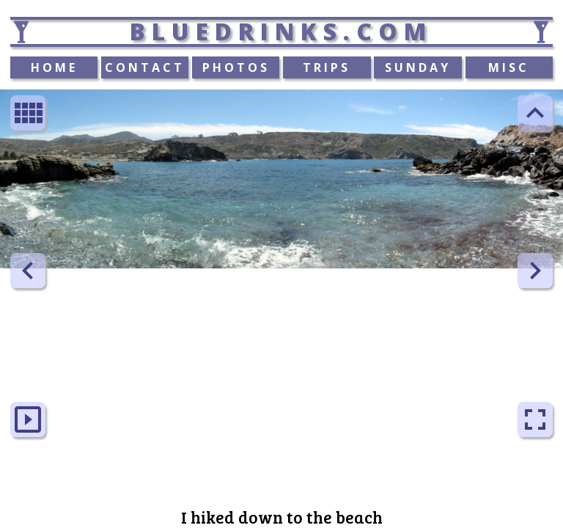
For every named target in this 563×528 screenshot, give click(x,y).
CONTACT (145, 67)
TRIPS (326, 67)
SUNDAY (418, 67)
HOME (54, 67)
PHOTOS (236, 67)
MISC (508, 67)
